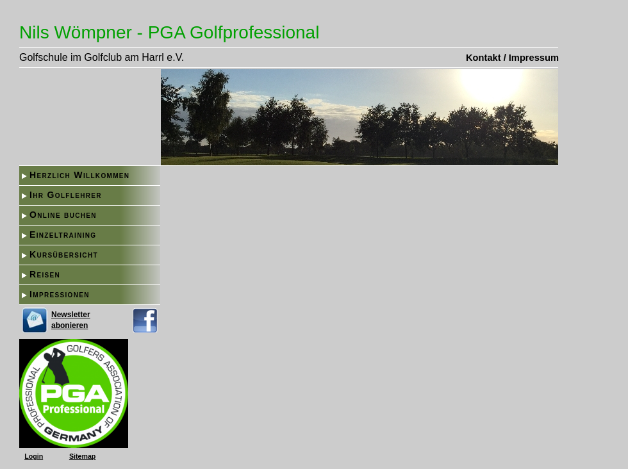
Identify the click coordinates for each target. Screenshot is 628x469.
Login (33, 456)
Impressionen (59, 294)
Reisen (44, 274)
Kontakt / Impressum (512, 58)
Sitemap (82, 456)
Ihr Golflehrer (65, 195)
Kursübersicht (63, 254)
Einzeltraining (62, 234)
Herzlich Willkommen (79, 175)
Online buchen (63, 215)
